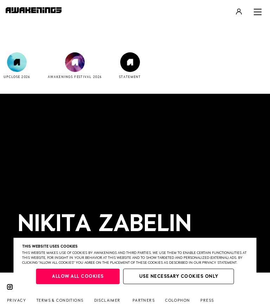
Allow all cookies (78, 276)
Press (207, 300)
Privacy (16, 300)
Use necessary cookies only (178, 276)
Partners (144, 300)
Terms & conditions (60, 300)
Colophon (177, 300)
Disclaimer (107, 300)
